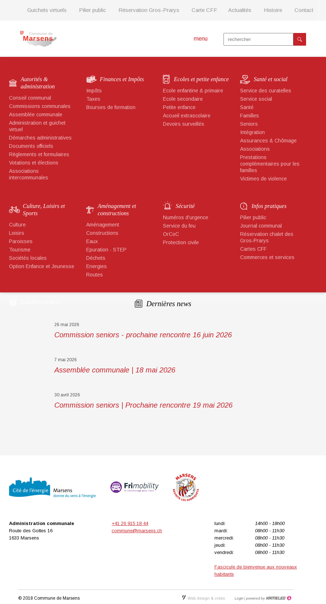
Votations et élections (33, 163)
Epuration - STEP (106, 250)
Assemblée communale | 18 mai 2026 (114, 370)
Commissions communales (40, 106)
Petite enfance (179, 107)
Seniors (249, 124)
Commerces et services (267, 257)
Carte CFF (204, 10)
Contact (303, 10)
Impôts (94, 90)
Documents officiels (31, 146)
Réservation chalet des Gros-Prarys (266, 237)
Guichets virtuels (47, 10)
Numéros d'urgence (185, 217)
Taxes (93, 99)
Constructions (102, 233)
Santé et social (271, 79)
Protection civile (181, 242)
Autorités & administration (38, 82)
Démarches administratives (40, 138)
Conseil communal (30, 98)
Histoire (273, 10)
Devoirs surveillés (183, 124)
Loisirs (16, 233)
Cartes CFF (253, 249)
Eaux (92, 241)
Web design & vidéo (203, 598)
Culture (17, 225)
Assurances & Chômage (268, 140)
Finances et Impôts (122, 79)
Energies (96, 266)
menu (201, 39)
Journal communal (261, 226)
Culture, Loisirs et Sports (44, 209)
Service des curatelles (265, 90)
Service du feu (179, 226)
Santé (247, 107)
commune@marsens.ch (137, 530)
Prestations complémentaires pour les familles (270, 163)
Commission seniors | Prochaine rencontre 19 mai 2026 (143, 405)
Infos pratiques (269, 206)
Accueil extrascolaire (186, 115)
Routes (94, 275)
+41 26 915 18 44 (130, 523)
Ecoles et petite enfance (201, 79)
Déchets (95, 258)
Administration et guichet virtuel (37, 126)
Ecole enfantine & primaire (193, 90)
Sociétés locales (28, 258)
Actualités (239, 10)
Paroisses (21, 241)
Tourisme (19, 250)
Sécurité (185, 206)
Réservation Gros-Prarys (148, 10)
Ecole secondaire (183, 99)
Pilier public (92, 10)
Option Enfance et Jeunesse (41, 266)
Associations (255, 149)
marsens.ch (38, 39)
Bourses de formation (110, 107)
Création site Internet (268, 598)
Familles (249, 115)
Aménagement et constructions (117, 209)
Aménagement (102, 225)
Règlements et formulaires (39, 154)
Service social (256, 99)
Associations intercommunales (28, 174)
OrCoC (171, 234)
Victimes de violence (263, 179)
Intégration (252, 132)
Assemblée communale (35, 114)
